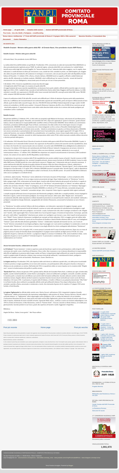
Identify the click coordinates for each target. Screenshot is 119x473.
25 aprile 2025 (19, 30)
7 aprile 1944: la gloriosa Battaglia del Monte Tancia (107, 356)
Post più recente (10, 327)
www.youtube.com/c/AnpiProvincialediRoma (67, 457)
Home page (7, 30)
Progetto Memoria (97, 386)
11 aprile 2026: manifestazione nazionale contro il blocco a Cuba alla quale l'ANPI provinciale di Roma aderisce (107, 316)
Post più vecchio (81, 327)
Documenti (7, 39)
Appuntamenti (96, 148)
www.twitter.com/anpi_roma (100, 217)
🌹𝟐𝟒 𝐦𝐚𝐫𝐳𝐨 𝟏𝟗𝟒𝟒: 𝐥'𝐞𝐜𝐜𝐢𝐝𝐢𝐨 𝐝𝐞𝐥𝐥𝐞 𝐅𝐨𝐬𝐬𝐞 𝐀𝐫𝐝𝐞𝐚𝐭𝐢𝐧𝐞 (106, 346)
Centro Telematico (20, 39)
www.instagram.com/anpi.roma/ (101, 223)
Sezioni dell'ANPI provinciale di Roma (59, 30)
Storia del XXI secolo (98, 410)
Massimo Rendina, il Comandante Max (92, 36)
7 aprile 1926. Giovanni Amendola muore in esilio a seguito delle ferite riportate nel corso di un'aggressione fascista (107, 337)
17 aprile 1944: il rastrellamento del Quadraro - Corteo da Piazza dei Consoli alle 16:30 (107, 327)
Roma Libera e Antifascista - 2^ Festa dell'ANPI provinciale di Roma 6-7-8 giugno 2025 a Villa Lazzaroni (39, 36)
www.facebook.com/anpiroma (101, 215)
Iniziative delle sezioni (35, 30)
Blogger (70, 465)
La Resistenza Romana (99, 408)
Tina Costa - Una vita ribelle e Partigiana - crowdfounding (23, 33)
